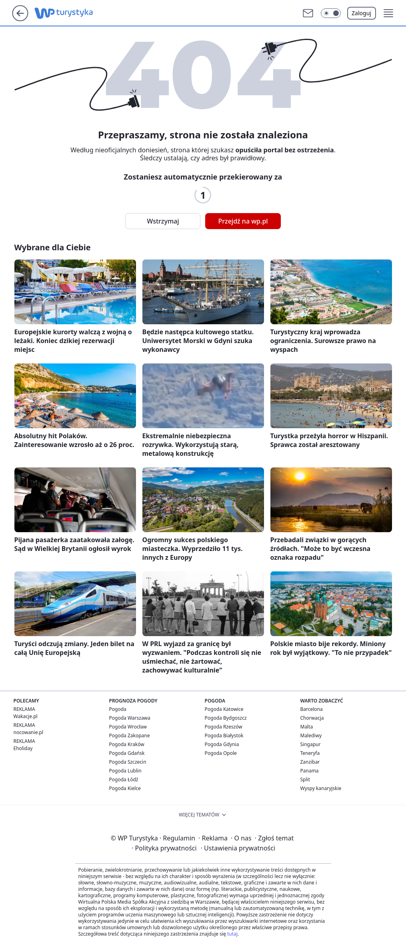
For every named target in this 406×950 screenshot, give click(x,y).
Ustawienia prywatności (238, 848)
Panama (309, 770)
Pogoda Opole (221, 753)
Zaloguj (361, 13)
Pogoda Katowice (224, 709)
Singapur (310, 744)
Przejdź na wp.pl (243, 221)
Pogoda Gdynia (222, 744)
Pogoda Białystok (224, 735)
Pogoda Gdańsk (127, 753)
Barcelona (311, 709)
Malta (306, 726)
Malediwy (311, 735)
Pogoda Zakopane (129, 735)
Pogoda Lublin (125, 770)
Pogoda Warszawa (129, 717)
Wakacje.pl (26, 716)
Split (305, 779)
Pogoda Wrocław (128, 726)
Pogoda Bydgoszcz (226, 717)
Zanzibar (310, 761)
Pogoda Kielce (125, 788)
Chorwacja (312, 717)
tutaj (232, 933)
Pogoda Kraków (126, 744)
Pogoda (117, 709)
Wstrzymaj (163, 221)
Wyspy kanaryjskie (321, 788)
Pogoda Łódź (123, 779)
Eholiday (23, 748)
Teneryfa (310, 753)
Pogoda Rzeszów (223, 726)
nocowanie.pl (29, 732)
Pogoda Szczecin (127, 761)
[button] (331, 13)
